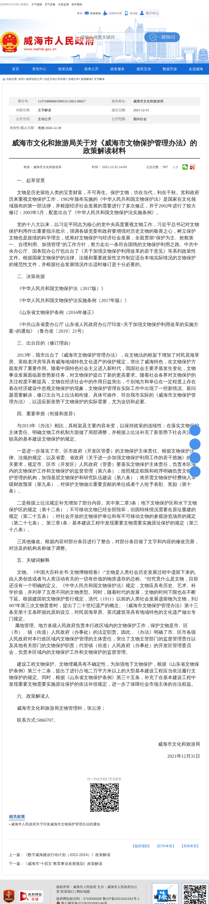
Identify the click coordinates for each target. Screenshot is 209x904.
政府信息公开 (34, 70)
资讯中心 (39, 60)
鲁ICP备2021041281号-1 (121, 890)
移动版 (134, 4)
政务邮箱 (95, 4)
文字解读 (99, 70)
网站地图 (83, 882)
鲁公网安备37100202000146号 (81, 894)
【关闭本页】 (190, 837)
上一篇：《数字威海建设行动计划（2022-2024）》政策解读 (59, 846)
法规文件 (73, 70)
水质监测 (34, 4)
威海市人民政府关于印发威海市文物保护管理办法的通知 (55, 815)
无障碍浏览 (115, 4)
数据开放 (170, 60)
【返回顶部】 (141, 837)
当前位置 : (12, 70)
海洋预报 (48, 4)
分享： (177, 158)
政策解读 (86, 70)
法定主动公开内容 (55, 70)
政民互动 (144, 60)
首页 (15, 60)
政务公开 (91, 60)
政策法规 (65, 60)
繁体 (79, 4)
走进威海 (196, 60)
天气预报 (8, 4)
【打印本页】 (166, 837)
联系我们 (67, 882)
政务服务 (117, 60)
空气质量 (21, 4)
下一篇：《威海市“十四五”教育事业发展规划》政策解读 (55, 855)
